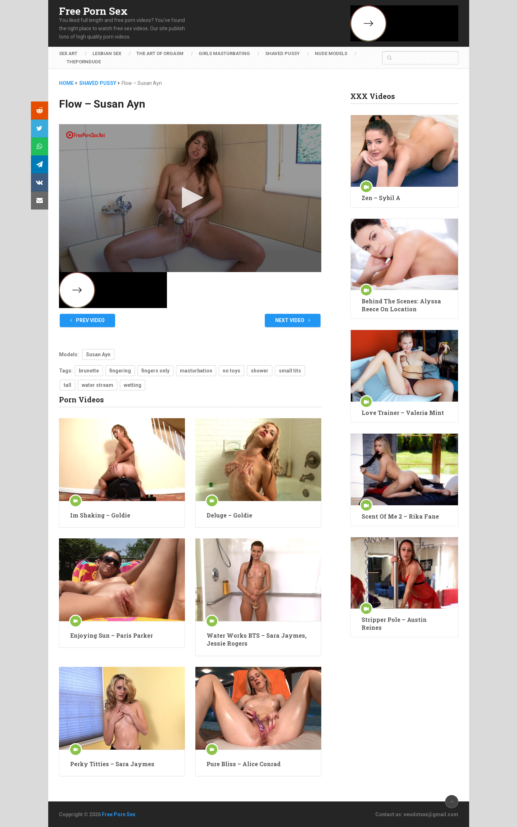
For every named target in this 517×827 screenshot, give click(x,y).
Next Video (292, 320)
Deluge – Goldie (229, 515)
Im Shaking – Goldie (100, 515)
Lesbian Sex (106, 53)
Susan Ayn (98, 354)
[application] (190, 198)
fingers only (155, 371)
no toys (231, 371)
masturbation (196, 371)
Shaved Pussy (282, 53)
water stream (97, 385)
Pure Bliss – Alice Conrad (244, 764)
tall (67, 385)
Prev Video (87, 320)
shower (259, 371)
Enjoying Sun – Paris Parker (111, 635)
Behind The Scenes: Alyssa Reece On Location (401, 305)
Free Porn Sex (93, 11)
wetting (132, 385)
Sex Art (68, 53)
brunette (89, 371)
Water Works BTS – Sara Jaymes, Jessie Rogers (257, 639)
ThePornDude (84, 61)
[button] (190, 197)
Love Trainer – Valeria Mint (403, 412)
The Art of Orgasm (159, 53)
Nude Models (331, 53)
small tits (290, 371)
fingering (120, 371)
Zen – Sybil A (381, 198)
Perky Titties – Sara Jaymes (112, 764)
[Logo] (86, 135)
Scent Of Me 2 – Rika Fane (400, 516)
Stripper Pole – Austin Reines (394, 623)
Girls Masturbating (224, 53)
